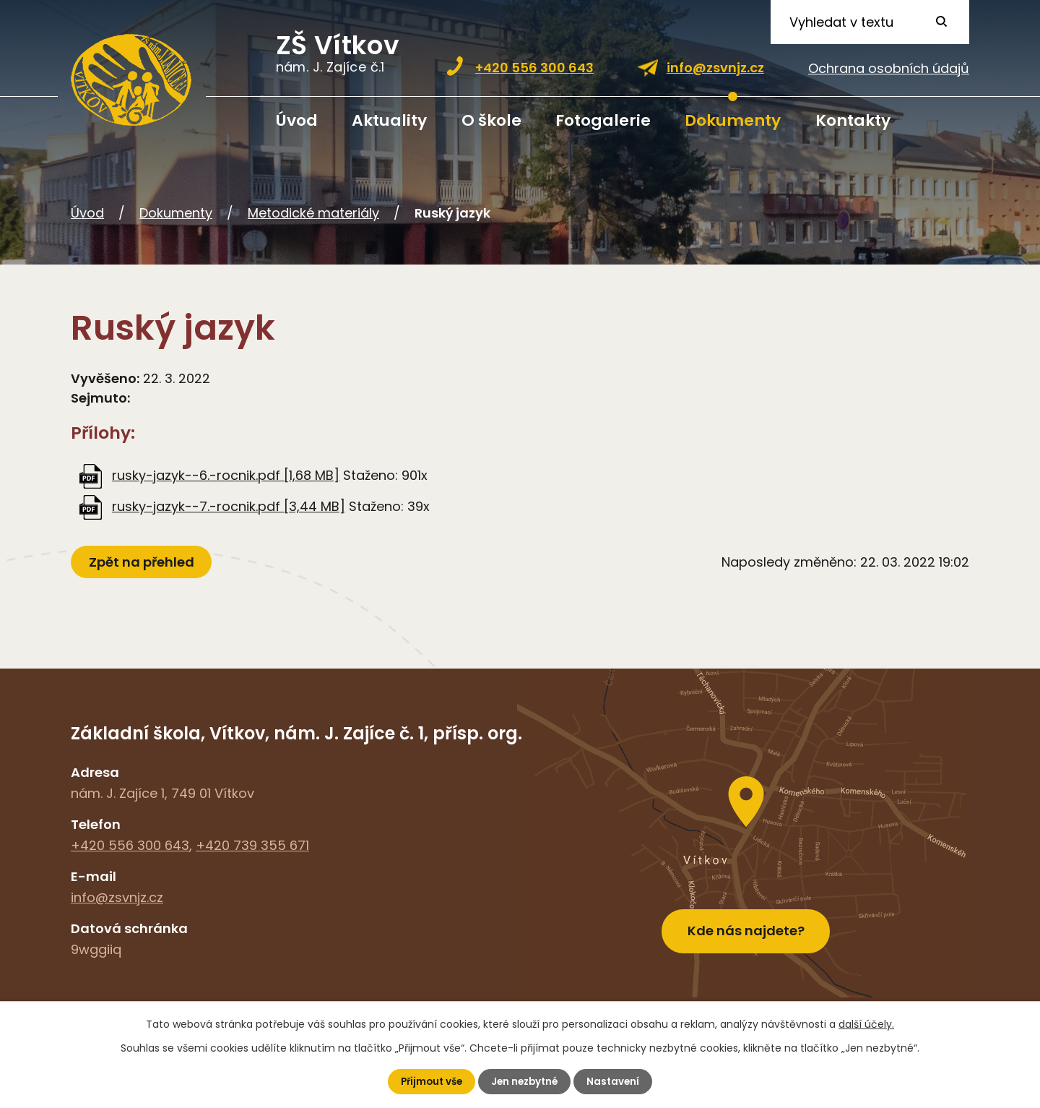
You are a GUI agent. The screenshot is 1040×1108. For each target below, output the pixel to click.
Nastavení (617, 1081)
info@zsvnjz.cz (715, 68)
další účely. (866, 1023)
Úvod (297, 120)
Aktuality (389, 120)
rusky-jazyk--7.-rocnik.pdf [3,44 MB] (228, 506)
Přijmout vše (429, 1081)
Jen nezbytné (525, 1081)
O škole (491, 120)
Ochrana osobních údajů (888, 68)
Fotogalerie (603, 120)
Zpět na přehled (143, 562)
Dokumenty (733, 120)
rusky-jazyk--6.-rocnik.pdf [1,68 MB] (225, 475)
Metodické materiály (313, 213)
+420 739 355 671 (252, 845)
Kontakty (852, 120)
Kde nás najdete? (746, 926)
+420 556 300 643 (534, 68)
